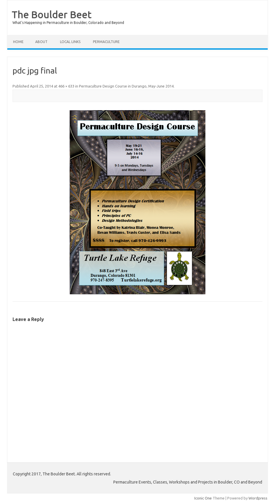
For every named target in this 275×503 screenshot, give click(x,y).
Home (18, 42)
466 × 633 (66, 86)
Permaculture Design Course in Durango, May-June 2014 (126, 86)
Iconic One (203, 498)
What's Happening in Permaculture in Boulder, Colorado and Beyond (68, 22)
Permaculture (106, 42)
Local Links (70, 42)
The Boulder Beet (51, 14)
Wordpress (257, 498)
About (41, 42)
